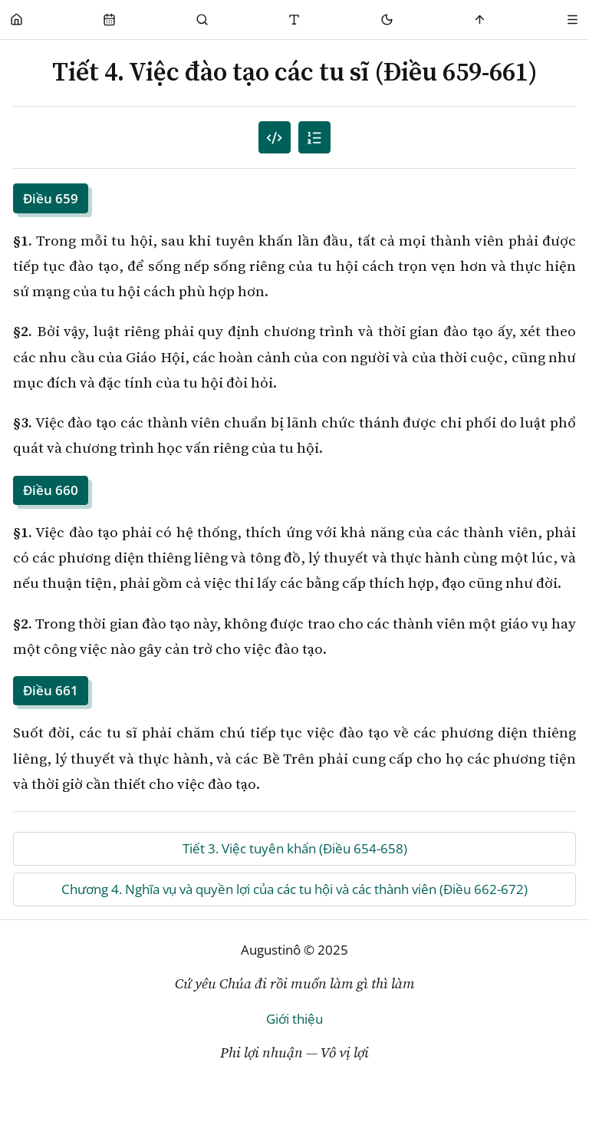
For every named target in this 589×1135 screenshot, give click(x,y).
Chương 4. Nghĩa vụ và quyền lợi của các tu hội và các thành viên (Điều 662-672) (294, 889)
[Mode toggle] (387, 19)
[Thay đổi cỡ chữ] (294, 19)
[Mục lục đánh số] (274, 137)
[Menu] (572, 19)
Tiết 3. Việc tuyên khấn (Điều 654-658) (295, 848)
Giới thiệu (294, 1019)
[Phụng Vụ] (109, 19)
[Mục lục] (314, 137)
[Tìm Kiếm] (202, 19)
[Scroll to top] (480, 19)
